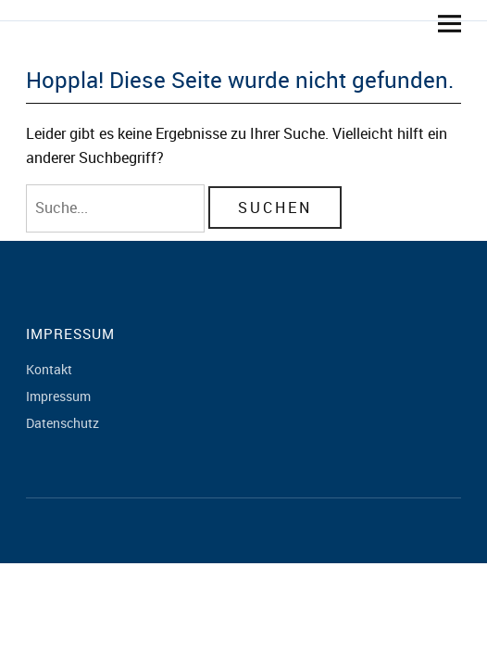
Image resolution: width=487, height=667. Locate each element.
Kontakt (49, 369)
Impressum (58, 396)
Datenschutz (62, 423)
